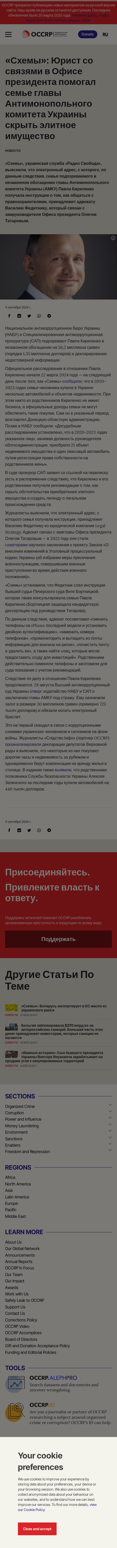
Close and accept (37, 1529)
